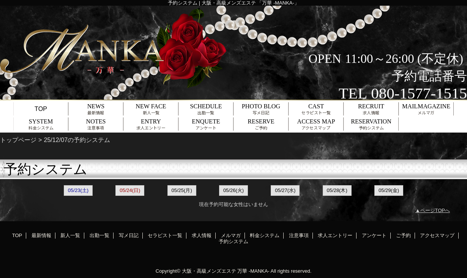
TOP (41, 108)
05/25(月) (182, 190)
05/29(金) (389, 190)
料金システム (264, 235)
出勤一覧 (99, 235)
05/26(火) (233, 190)
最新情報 (41, 235)
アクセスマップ (437, 235)
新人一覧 (70, 235)
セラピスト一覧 (165, 235)
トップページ (18, 139)
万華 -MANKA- (253, 271)
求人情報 (201, 235)
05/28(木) (337, 190)
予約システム (233, 241)
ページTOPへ (435, 210)
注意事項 (299, 235)
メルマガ (231, 235)
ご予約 (403, 235)
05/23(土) (78, 190)
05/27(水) (285, 190)
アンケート (374, 235)
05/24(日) (130, 190)
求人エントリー (335, 235)
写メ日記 (129, 235)
